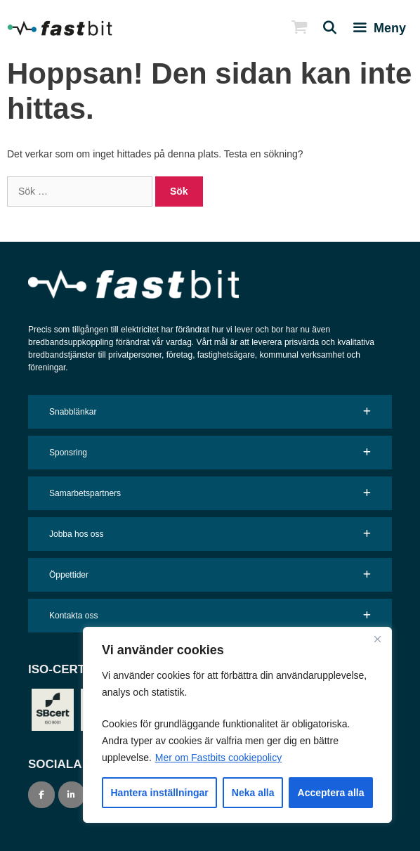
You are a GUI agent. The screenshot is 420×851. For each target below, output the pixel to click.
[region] (237, 725)
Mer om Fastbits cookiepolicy (218, 757)
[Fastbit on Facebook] (41, 794)
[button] (210, 412)
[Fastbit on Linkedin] (71, 794)
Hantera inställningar (160, 792)
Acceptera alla (331, 792)
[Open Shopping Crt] (293, 28)
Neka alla (253, 792)
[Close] (377, 638)
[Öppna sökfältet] (324, 28)
